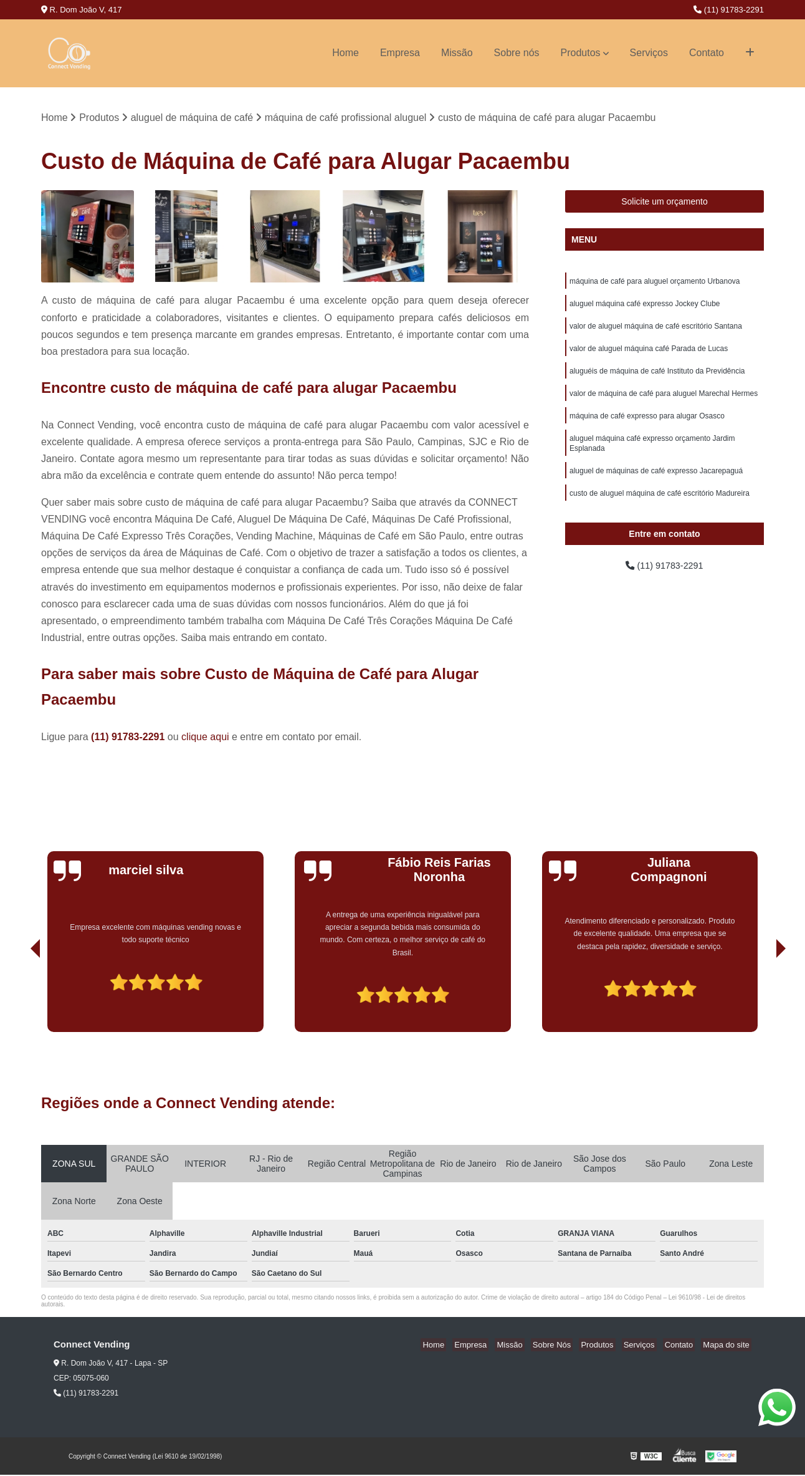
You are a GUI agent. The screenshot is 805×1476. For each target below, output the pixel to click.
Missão (457, 52)
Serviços (649, 52)
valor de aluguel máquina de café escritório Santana (655, 330)
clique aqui (205, 738)
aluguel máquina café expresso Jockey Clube (644, 306)
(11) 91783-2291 (728, 9)
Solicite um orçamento (664, 203)
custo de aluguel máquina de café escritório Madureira (659, 507)
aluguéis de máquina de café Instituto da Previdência (657, 378)
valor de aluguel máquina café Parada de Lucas (648, 354)
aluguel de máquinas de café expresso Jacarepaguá (656, 484)
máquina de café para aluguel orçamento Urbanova (654, 283)
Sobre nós (517, 52)
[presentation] (18, 998)
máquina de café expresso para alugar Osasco (647, 425)
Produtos (581, 52)
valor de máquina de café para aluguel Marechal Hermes (663, 401)
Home (345, 52)
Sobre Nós (569, 1346)
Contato (706, 52)
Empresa (400, 52)
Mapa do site (728, 1346)
